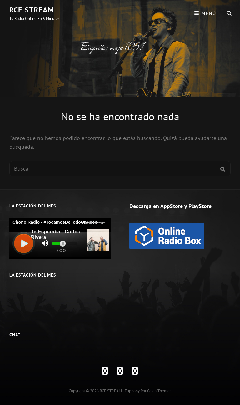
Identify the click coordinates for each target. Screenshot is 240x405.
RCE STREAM (31, 10)
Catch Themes (159, 390)
